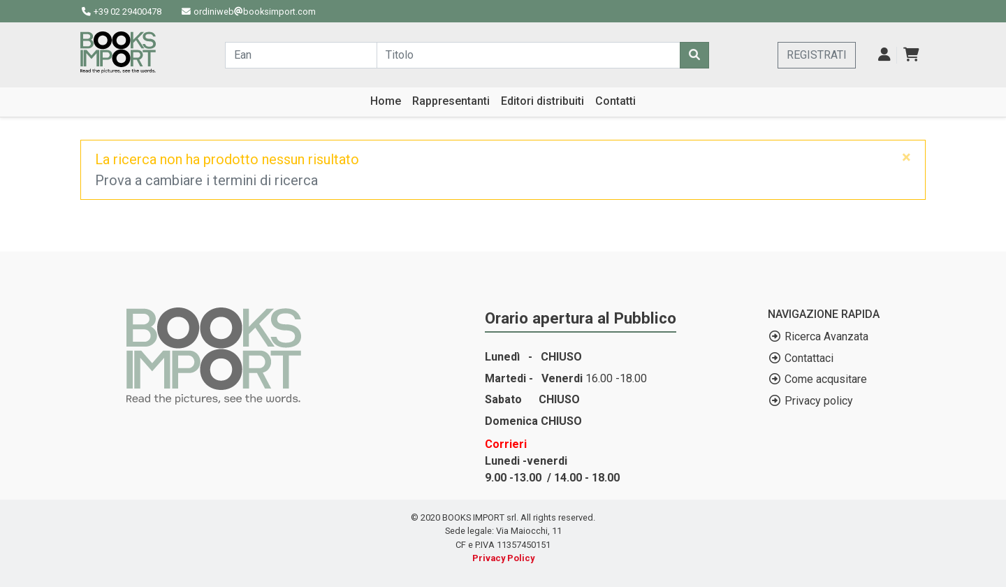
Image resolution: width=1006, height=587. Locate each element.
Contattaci (809, 358)
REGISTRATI (817, 54)
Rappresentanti (451, 101)
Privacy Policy (503, 558)
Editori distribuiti (542, 101)
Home (385, 101)
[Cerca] (694, 55)
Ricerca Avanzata (826, 336)
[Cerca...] (301, 55)
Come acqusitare (826, 379)
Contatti (615, 101)
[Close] (906, 157)
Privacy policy (819, 400)
